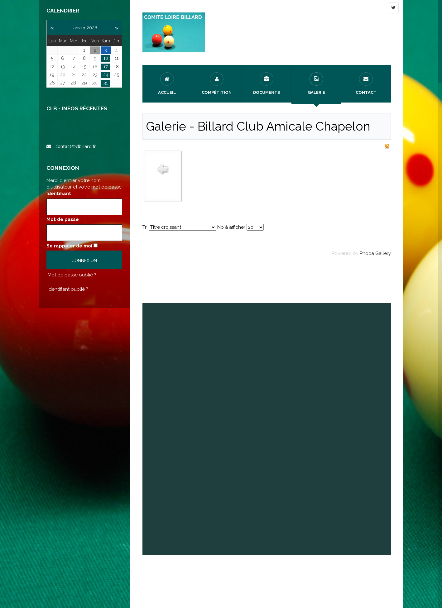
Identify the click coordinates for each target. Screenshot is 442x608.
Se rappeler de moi (69, 246)
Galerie (316, 83)
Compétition (217, 83)
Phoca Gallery (375, 253)
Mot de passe (62, 219)
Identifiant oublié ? (68, 289)
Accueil (167, 83)
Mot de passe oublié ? (72, 275)
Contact (366, 83)
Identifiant (58, 193)
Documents (266, 83)
